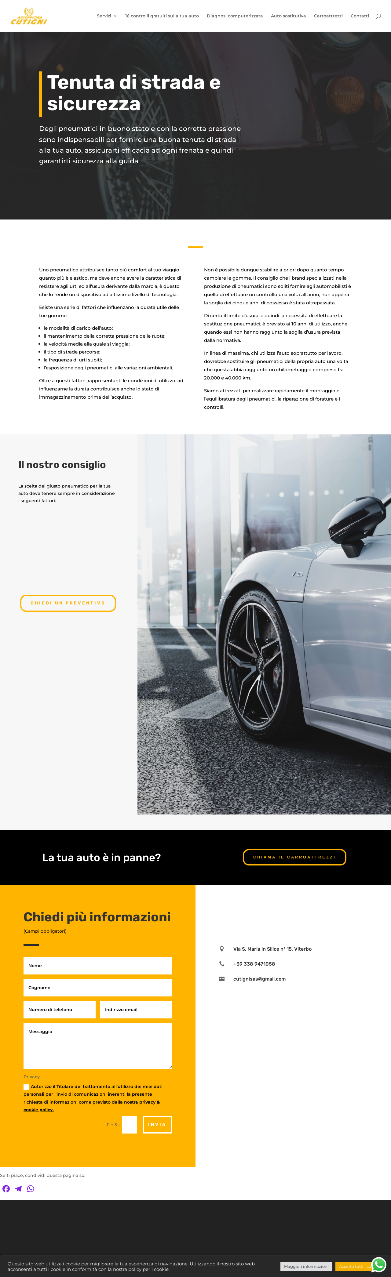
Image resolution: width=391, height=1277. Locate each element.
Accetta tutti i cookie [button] (359, 1266)
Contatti (360, 16)
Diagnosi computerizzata (235, 16)
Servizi (104, 16)
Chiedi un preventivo (68, 603)
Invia (157, 1124)
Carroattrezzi (328, 16)
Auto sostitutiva (288, 16)
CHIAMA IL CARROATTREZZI (294, 857)
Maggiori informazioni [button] (306, 1266)
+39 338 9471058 (254, 964)
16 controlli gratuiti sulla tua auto (162, 16)
